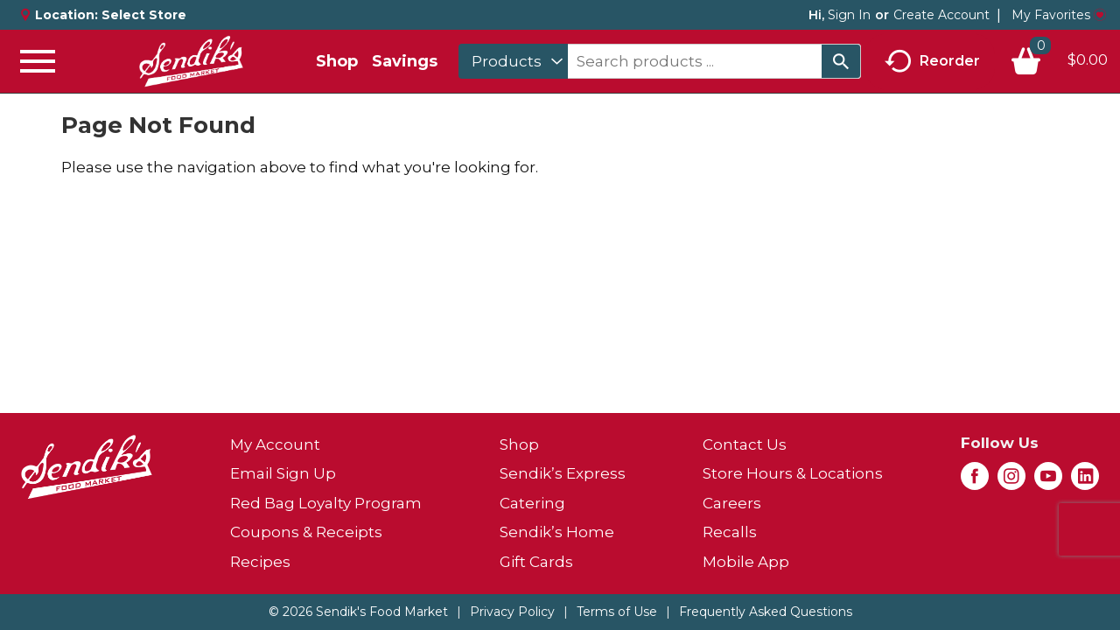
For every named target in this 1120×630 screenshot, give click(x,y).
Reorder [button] (932, 61)
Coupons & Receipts (306, 532)
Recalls (730, 532)
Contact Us (745, 444)
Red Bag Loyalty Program (326, 503)
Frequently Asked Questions (765, 612)
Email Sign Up (283, 473)
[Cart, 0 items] (1059, 61)
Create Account (941, 15)
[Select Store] (146, 15)
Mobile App (746, 561)
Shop (337, 61)
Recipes (260, 561)
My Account (275, 444)
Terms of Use (617, 612)
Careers (732, 503)
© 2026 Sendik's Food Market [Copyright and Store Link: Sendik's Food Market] (358, 612)
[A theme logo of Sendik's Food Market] (190, 61)
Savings (405, 61)
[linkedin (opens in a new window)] (1085, 481)
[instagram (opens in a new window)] (1012, 481)
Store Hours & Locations (793, 473)
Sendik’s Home (557, 532)
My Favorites (1059, 15)
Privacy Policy (512, 612)
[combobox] (513, 61)
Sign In (849, 15)
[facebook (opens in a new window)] (975, 481)
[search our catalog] (841, 61)
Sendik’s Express (563, 473)
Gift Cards (536, 561)
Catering (532, 503)
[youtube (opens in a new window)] (1048, 481)
